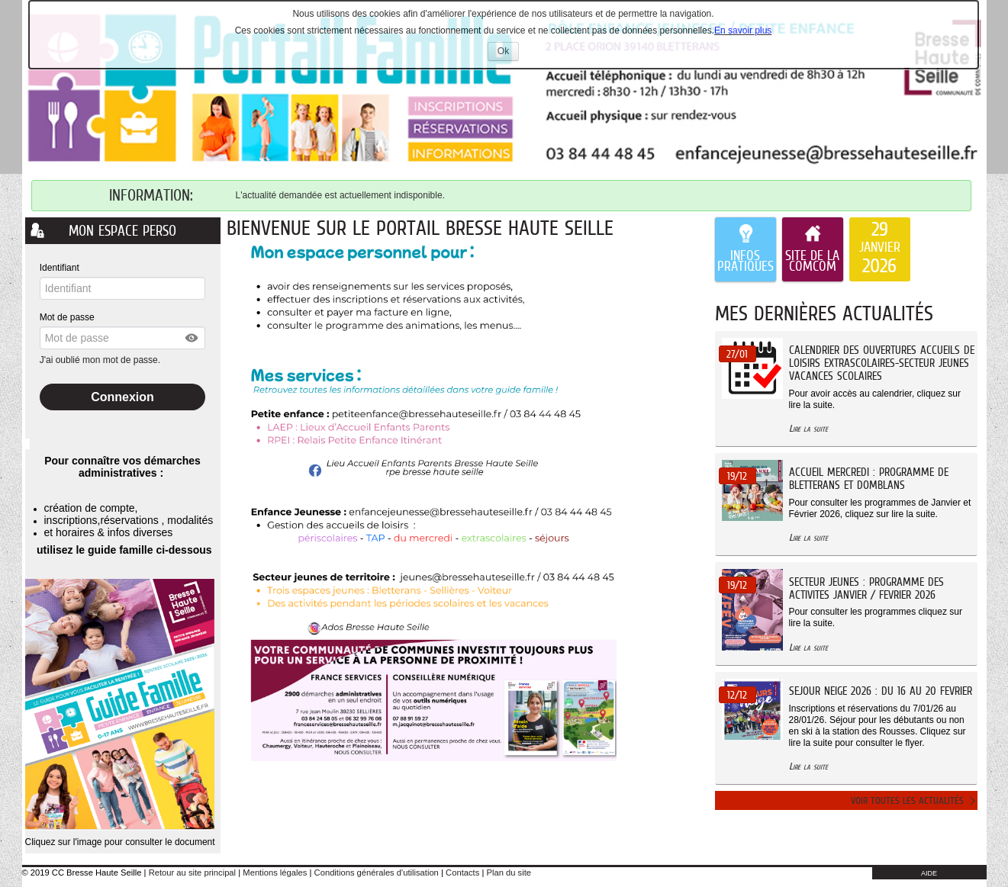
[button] (192, 338)
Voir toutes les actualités (907, 800)
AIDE (929, 873)
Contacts (462, 872)
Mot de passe (67, 317)
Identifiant (59, 267)
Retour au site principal (192, 872)
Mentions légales (275, 872)
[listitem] (879, 249)
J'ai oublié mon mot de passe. (101, 360)
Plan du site (509, 872)
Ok (508, 53)
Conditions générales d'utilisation (376, 872)
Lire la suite (808, 428)
